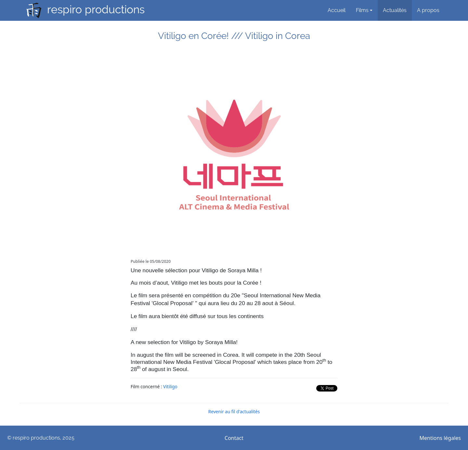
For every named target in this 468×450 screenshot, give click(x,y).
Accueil (336, 10)
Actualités (395, 10)
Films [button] (362, 10)
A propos (428, 10)
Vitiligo (170, 386)
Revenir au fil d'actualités (234, 411)
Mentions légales (440, 438)
